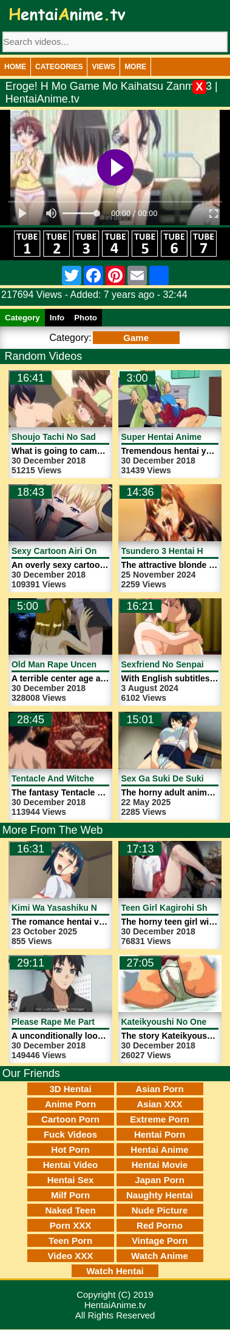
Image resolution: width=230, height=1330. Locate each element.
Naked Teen (70, 1210)
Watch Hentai (114, 1271)
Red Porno (160, 1225)
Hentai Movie (160, 1165)
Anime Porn (70, 1104)
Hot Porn (70, 1149)
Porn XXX (70, 1225)
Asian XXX (159, 1104)
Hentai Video (70, 1165)
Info (57, 317)
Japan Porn (159, 1180)
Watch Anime (159, 1256)
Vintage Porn (160, 1240)
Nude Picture (160, 1210)
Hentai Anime (159, 1149)
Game (136, 337)
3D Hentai (70, 1089)
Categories (59, 66)
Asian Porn (159, 1089)
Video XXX (70, 1256)
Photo (85, 317)
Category (22, 317)
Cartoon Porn (70, 1119)
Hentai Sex (70, 1180)
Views (103, 66)
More (135, 66)
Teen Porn (70, 1240)
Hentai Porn (159, 1134)
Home (15, 66)
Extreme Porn (159, 1119)
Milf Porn (70, 1195)
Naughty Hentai (159, 1195)
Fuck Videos (70, 1134)
